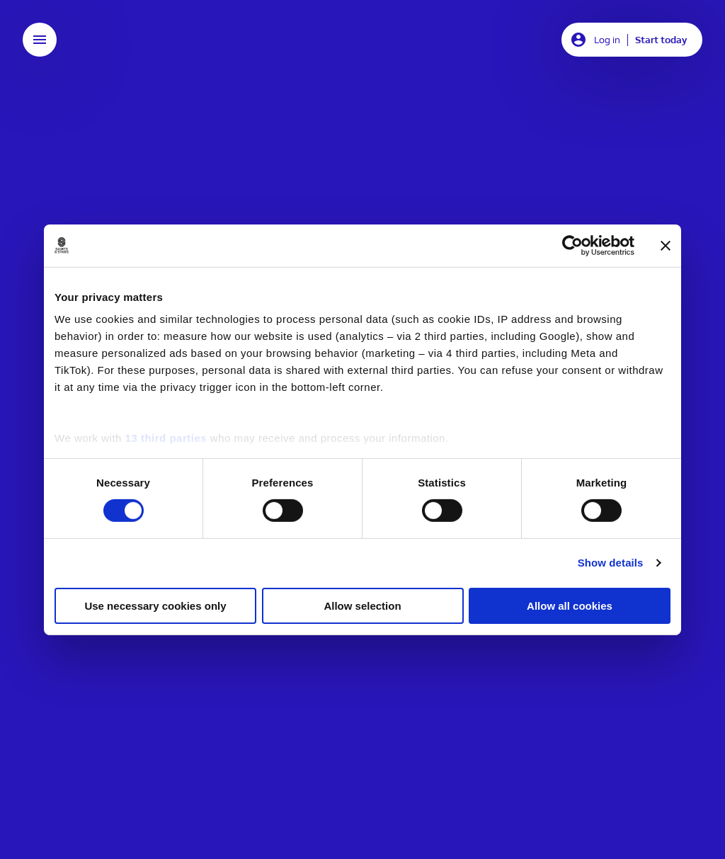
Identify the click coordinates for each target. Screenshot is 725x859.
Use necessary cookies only (155, 606)
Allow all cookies (569, 606)
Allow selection (362, 606)
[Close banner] (665, 245)
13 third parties (166, 438)
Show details (611, 563)
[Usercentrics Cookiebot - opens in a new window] (572, 245)
